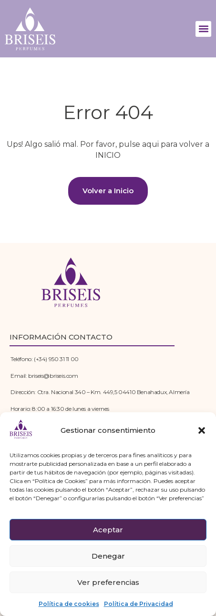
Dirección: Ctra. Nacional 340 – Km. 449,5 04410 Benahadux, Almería (100, 392)
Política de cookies (69, 603)
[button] (201, 430)
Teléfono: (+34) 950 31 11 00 (44, 359)
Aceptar (108, 529)
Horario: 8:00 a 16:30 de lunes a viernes (59, 408)
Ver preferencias (108, 582)
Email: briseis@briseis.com (44, 375)
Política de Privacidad (138, 603)
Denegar (108, 556)
